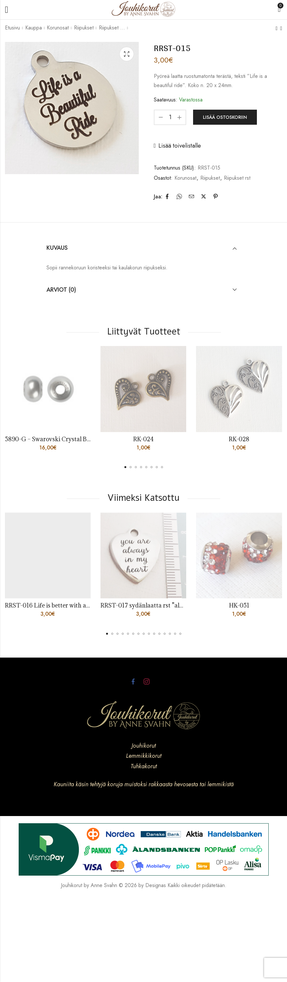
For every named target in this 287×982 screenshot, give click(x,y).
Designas (155, 885)
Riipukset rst (112, 27)
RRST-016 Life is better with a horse (53, 605)
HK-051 (239, 605)
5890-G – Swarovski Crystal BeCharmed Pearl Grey (75, 439)
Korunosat (58, 27)
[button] (125, 467)
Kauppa (33, 27)
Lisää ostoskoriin (225, 117)
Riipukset (84, 27)
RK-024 (143, 439)
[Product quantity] (170, 117)
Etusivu (12, 27)
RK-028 (239, 439)
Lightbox (127, 54)
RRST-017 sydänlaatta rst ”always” (148, 605)
